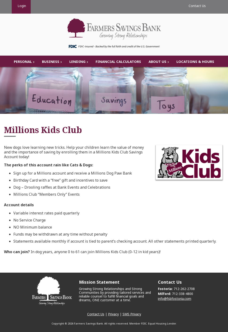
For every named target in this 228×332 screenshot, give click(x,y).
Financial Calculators (118, 61)
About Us (157, 61)
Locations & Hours (195, 61)
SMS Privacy (132, 314)
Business (50, 61)
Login (21, 6)
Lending (77, 61)
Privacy (113, 314)
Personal (23, 61)
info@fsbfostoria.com (174, 298)
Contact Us (95, 314)
